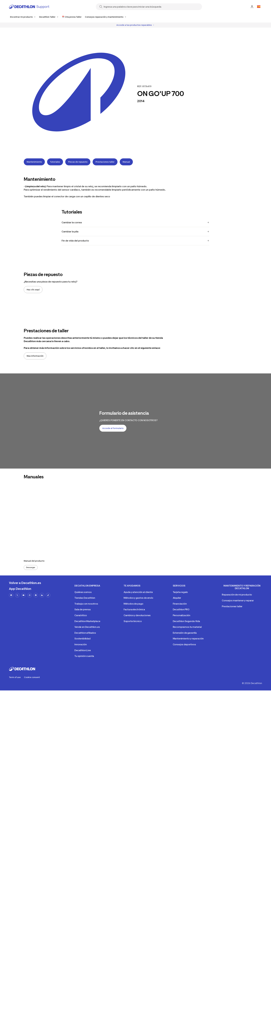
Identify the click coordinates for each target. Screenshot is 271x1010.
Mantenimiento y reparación (188, 638)
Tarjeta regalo (180, 592)
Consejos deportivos (184, 644)
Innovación (80, 644)
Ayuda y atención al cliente (138, 592)
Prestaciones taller (105, 162)
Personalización (181, 615)
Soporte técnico (133, 621)
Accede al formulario (112, 428)
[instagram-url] (29, 595)
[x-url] (17, 595)
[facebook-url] (11, 595)
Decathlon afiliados (85, 632)
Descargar (30, 567)
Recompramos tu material (187, 627)
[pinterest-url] (36, 595)
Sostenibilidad (82, 638)
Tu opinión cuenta (84, 656)
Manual (126, 162)
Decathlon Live (82, 650)
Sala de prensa (82, 609)
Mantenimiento (34, 162)
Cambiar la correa (136, 222)
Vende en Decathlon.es (87, 627)
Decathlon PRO (181, 609)
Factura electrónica (134, 609)
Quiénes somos (83, 592)
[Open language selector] (258, 6)
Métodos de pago (133, 603)
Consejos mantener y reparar (238, 600)
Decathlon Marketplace (87, 621)
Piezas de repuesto (77, 162)
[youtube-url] (23, 595)
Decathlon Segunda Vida (186, 621)
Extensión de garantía (185, 632)
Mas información (35, 356)
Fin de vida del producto (136, 240)
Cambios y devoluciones (137, 615)
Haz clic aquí (33, 289)
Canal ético (80, 615)
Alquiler (177, 597)
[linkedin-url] (42, 595)
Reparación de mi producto (237, 594)
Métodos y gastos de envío (138, 597)
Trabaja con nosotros (86, 603)
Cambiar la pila (136, 231)
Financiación (180, 603)
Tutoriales (55, 162)
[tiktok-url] (48, 595)
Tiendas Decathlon (84, 597)
